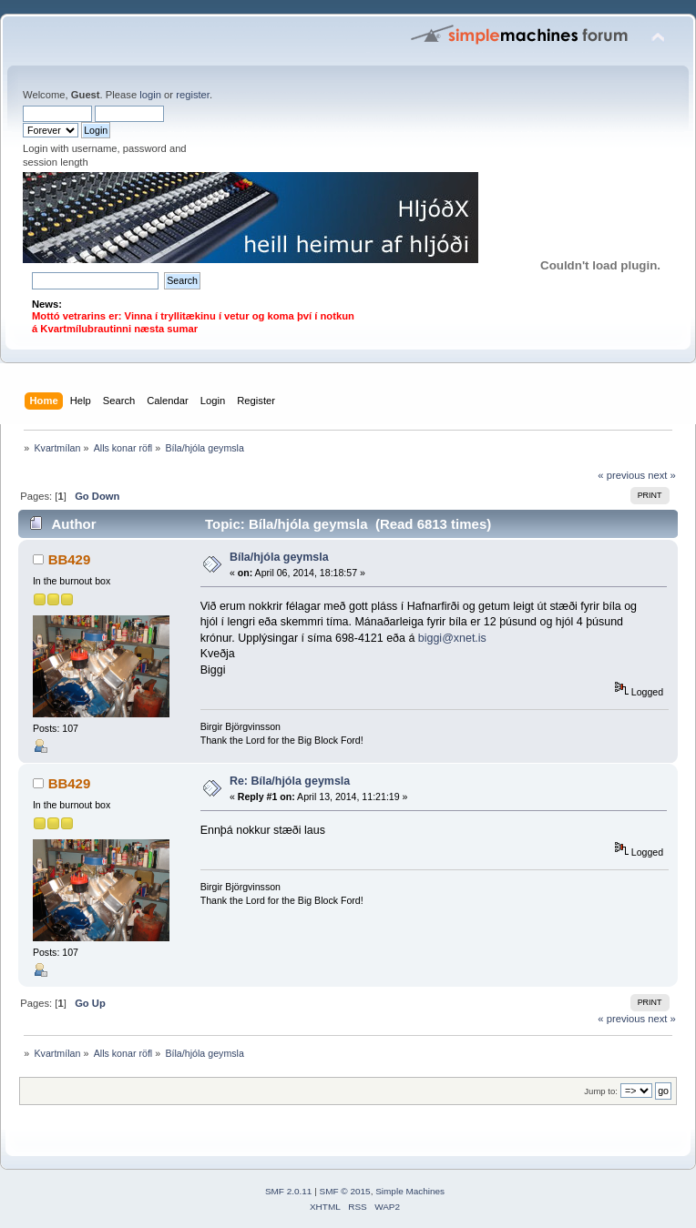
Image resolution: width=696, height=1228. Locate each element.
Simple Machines (410, 1191)
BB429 (69, 559)
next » (662, 475)
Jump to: (601, 1091)
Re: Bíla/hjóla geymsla (290, 781)
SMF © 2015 (345, 1191)
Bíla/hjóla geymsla (279, 557)
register (193, 94)
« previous (621, 475)
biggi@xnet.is (452, 638)
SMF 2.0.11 (288, 1191)
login (150, 94)
